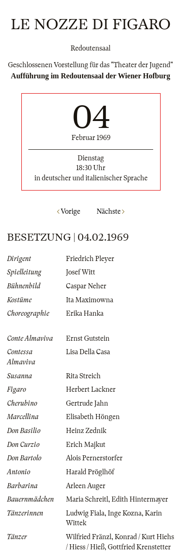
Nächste (110, 211)
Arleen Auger (85, 486)
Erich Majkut (85, 444)
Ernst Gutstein (88, 338)
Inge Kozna (125, 513)
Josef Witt (80, 272)
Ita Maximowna (89, 300)
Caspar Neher (86, 286)
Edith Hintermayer (139, 499)
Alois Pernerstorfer (94, 458)
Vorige (68, 211)
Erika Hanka (84, 313)
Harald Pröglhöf (90, 472)
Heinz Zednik (86, 430)
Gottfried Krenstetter (139, 547)
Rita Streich (83, 376)
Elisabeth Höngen (93, 416)
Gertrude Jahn (87, 403)
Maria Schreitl (87, 499)
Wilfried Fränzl (88, 537)
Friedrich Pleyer (90, 258)
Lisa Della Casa (88, 352)
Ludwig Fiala (85, 513)
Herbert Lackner (91, 389)
